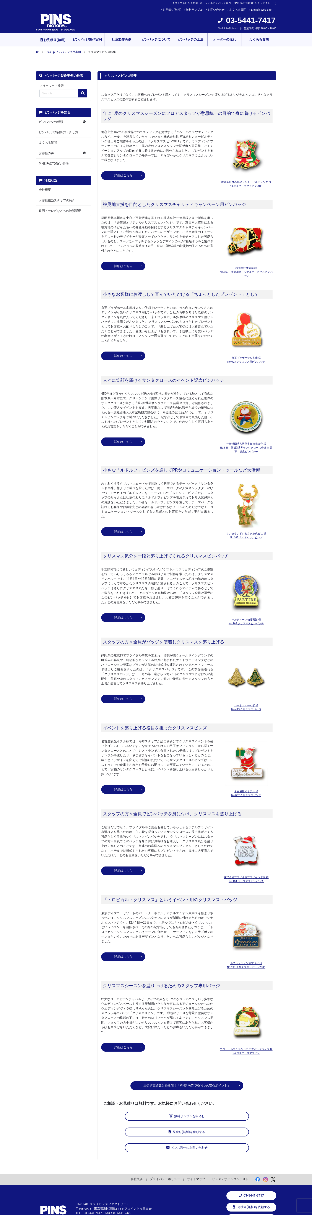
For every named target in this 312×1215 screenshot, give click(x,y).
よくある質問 (237, 9)
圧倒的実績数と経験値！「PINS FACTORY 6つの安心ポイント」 (187, 1085)
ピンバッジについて (156, 39)
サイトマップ (196, 1146)
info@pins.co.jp (233, 28)
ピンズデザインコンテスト (230, 1146)
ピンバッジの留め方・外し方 (58, 132)
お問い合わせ (216, 9)
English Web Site (261, 9)
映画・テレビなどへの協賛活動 (60, 211)
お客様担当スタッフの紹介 (57, 200)
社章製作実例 (121, 39)
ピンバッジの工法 (190, 39)
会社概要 (45, 190)
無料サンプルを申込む (132, 1116)
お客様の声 (46, 153)
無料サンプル (194, 9)
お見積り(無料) (171, 9)
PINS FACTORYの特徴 (54, 164)
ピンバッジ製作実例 (87, 39)
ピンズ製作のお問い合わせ (241, 1116)
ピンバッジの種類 (51, 122)
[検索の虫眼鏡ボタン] (82, 93)
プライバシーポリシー (165, 1146)
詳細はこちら (123, 175)
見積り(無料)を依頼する (187, 1116)
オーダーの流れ (224, 39)
